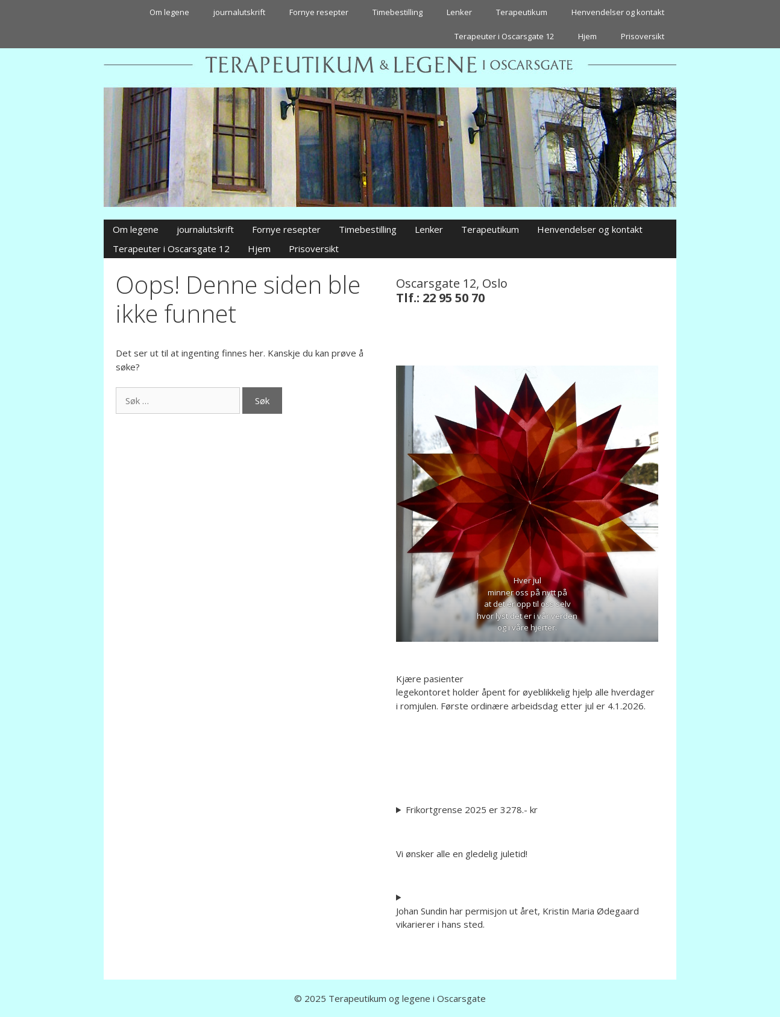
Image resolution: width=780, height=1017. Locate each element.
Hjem (587, 36)
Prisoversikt (642, 36)
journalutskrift (239, 12)
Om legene (169, 12)
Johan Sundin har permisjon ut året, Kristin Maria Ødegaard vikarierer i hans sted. (517, 918)
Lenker (459, 12)
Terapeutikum (521, 12)
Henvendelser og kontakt (617, 12)
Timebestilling (398, 12)
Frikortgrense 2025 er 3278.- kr (472, 809)
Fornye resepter (318, 12)
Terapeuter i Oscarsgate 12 (504, 36)
